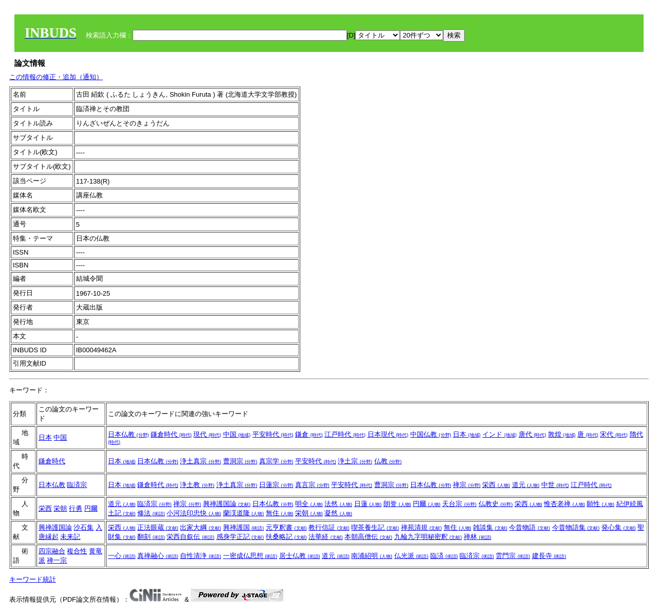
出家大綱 (200, 527)
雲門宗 (513, 556)
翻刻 (151, 536)
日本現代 (388, 434)
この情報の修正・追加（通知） (56, 77)
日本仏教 (128, 434)
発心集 (618, 527)
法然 (338, 504)
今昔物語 (529, 527)
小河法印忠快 (194, 513)
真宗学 (276, 461)
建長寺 (549, 556)
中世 (555, 485)
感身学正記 (240, 536)
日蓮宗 (276, 485)
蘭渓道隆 (243, 513)
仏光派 (411, 556)
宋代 (614, 434)
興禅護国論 (227, 504)
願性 (600, 504)
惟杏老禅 (564, 504)
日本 (45, 437)
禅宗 (467, 485)
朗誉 (397, 504)
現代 (207, 434)
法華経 (325, 536)
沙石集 (84, 527)
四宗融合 (52, 551)
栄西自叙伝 (190, 536)
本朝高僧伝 (368, 536)
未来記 (70, 536)
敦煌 (562, 434)
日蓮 (368, 504)
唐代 (532, 434)
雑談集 (490, 527)
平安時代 (273, 434)
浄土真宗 (200, 461)
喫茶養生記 (375, 527)
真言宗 (312, 485)
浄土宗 (355, 461)
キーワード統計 (32, 579)
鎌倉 (309, 434)
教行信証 (329, 527)
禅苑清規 (421, 527)
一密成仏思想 (250, 556)
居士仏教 (299, 556)
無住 (280, 513)
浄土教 (197, 485)
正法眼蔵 (157, 527)
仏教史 (496, 504)
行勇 (75, 508)
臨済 (444, 556)
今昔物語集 (576, 527)
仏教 (388, 461)
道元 (526, 485)
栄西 (496, 485)
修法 (151, 513)
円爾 (91, 508)
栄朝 (60, 508)
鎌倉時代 (171, 434)
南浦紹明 (371, 556)
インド (499, 434)
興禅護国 (243, 527)
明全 (309, 504)
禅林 (477, 536)
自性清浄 (200, 556)
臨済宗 (77, 485)
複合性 (77, 551)
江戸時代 (344, 434)
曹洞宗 (240, 461)
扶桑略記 (286, 536)
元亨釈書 (286, 527)
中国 (60, 437)
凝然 (338, 513)
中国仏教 (430, 434)
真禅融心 (157, 556)
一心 (122, 556)
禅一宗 (57, 560)
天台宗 (459, 504)
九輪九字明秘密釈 (428, 536)
